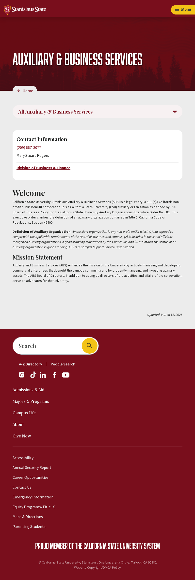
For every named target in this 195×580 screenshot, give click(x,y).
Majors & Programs (31, 401)
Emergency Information (33, 496)
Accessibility (23, 457)
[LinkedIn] (43, 377)
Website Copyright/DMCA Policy (97, 567)
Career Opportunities (31, 477)
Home (28, 90)
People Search (63, 364)
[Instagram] (23, 377)
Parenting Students (29, 526)
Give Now (22, 436)
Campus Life (24, 413)
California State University (113, 545)
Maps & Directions (28, 516)
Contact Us (22, 487)
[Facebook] (56, 377)
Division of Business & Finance (43, 167)
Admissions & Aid (28, 390)
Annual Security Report (32, 467)
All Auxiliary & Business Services (55, 111)
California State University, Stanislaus (69, 562)
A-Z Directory (30, 364)
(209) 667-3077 (28, 147)
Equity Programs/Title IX (34, 506)
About (18, 424)
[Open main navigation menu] (183, 9)
